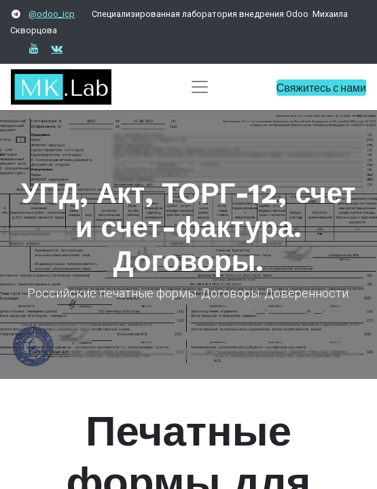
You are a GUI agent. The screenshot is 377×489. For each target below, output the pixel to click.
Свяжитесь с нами (321, 87)
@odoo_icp (52, 14)
